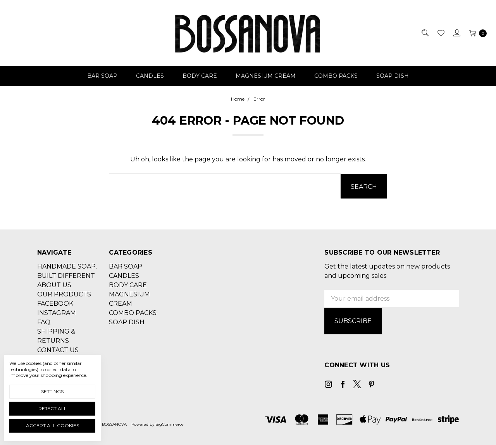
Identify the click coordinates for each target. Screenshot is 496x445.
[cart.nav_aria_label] (476, 33)
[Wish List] (440, 33)
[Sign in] (456, 33)
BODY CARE (200, 75)
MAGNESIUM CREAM (266, 75)
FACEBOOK (55, 303)
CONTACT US (58, 349)
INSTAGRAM (56, 312)
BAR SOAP (102, 75)
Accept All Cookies (52, 425)
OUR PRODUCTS (64, 294)
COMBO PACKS (336, 75)
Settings (52, 391)
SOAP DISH (392, 75)
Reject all (52, 408)
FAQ (43, 321)
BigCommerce (169, 423)
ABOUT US (54, 284)
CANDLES (150, 75)
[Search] (424, 33)
